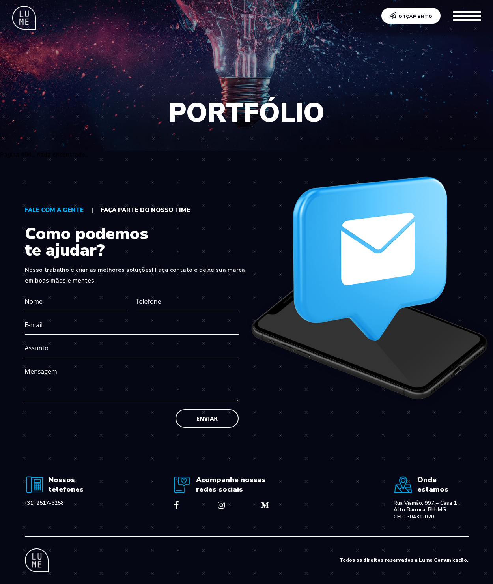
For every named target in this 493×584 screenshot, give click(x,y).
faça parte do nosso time (145, 210)
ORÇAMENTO (411, 15)
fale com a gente (54, 210)
